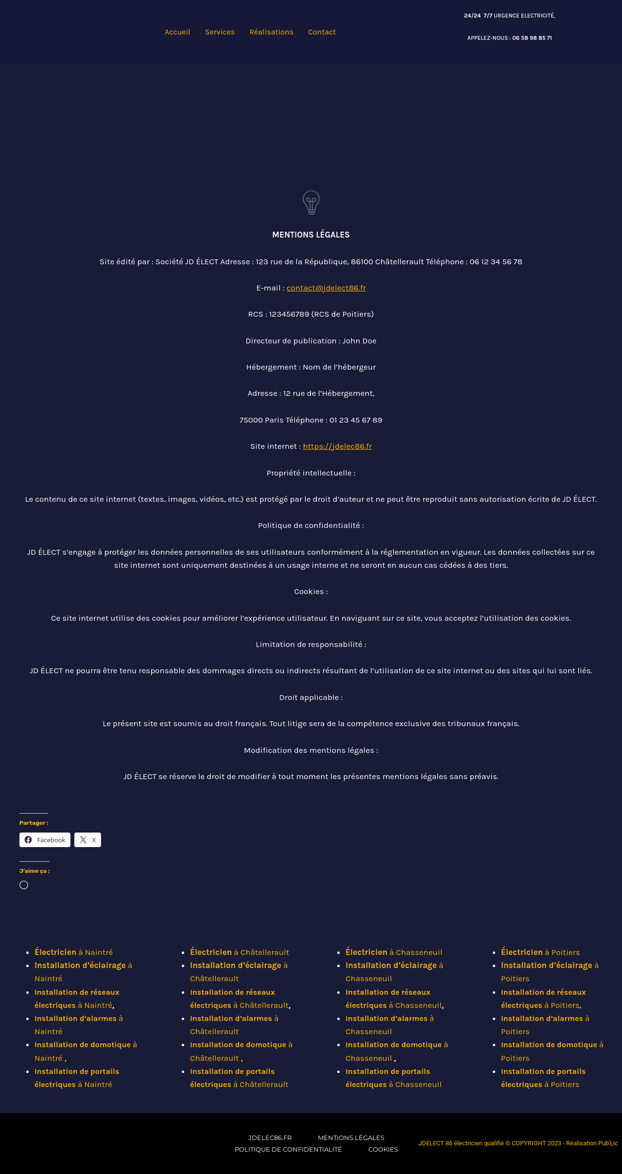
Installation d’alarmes (77, 1018)
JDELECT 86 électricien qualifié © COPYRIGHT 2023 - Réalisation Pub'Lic (518, 1143)
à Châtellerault (239, 952)
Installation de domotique (83, 1044)
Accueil (177, 31)
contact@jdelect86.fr (326, 287)
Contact (322, 31)
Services (220, 31)
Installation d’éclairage (81, 965)
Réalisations (271, 31)
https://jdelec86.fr (337, 446)
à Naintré (74, 952)
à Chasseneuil (394, 952)
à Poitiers (540, 952)
